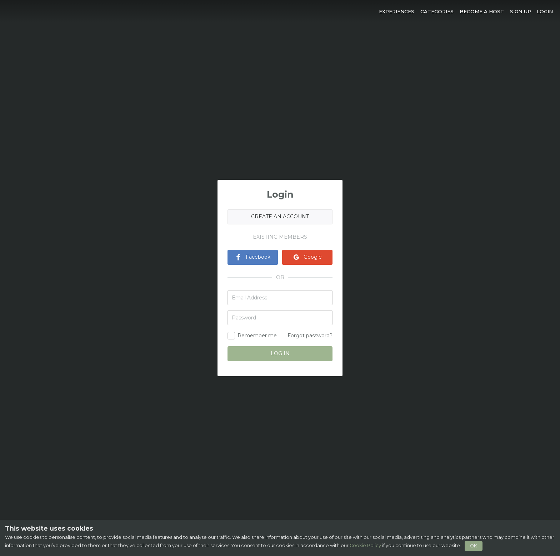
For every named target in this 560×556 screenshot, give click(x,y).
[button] (397, 11)
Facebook (252, 256)
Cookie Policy (365, 545)
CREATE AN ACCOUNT (280, 216)
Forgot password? (310, 335)
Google (307, 256)
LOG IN (280, 353)
